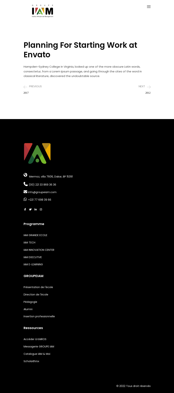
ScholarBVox (31, 361)
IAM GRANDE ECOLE (35, 235)
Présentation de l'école (38, 287)
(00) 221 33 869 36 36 (42, 184)
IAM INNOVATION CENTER (39, 250)
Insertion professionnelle (39, 316)
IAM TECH (29, 242)
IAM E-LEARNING (33, 264)
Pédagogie (30, 302)
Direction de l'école (36, 294)
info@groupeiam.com (42, 192)
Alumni (28, 309)
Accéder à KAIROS (35, 339)
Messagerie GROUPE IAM (39, 346)
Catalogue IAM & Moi (37, 354)
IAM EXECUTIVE (33, 257)
